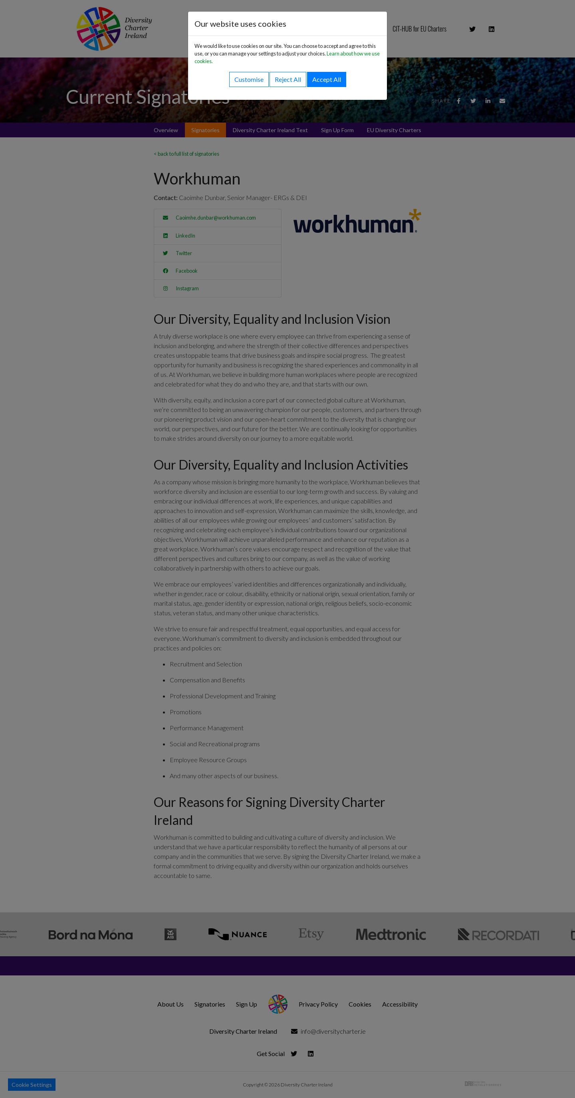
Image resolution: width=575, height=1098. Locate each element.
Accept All (326, 79)
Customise (249, 79)
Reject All (288, 79)
